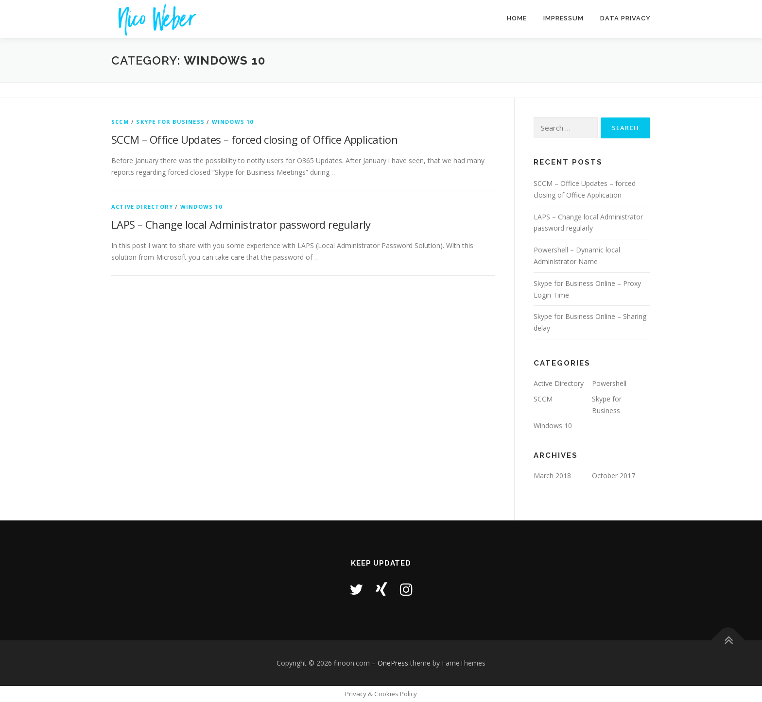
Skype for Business (170, 121)
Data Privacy (625, 18)
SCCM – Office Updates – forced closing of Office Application (254, 139)
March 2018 (552, 475)
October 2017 (613, 475)
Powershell (609, 383)
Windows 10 (233, 121)
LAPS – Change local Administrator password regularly (241, 224)
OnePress (393, 663)
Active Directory (142, 206)
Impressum (563, 18)
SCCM (120, 121)
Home (517, 18)
